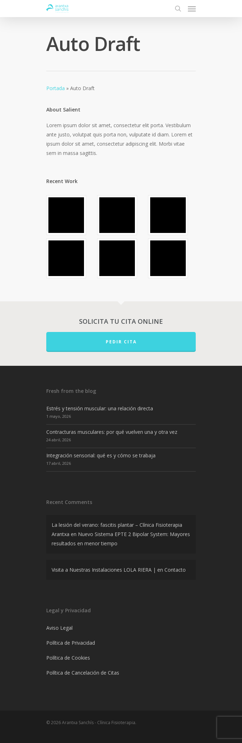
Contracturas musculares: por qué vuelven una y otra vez (111, 431)
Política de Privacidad (70, 642)
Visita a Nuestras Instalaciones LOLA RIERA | (104, 569)
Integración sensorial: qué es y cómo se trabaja (101, 455)
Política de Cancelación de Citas (82, 672)
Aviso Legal (59, 627)
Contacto (175, 569)
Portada (55, 88)
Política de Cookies (68, 657)
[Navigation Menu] (192, 8)
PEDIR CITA (121, 342)
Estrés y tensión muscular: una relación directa (99, 408)
